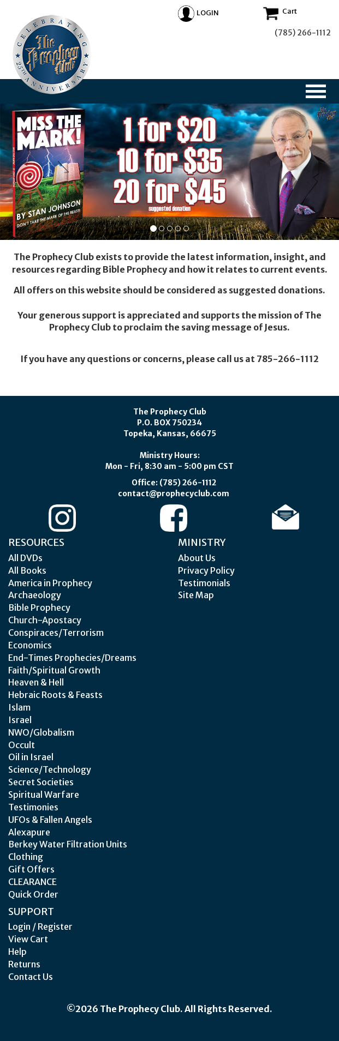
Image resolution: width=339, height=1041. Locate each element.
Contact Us (30, 976)
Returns (24, 964)
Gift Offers (31, 869)
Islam (19, 707)
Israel (20, 719)
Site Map (196, 594)
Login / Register (40, 926)
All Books (27, 570)
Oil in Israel (30, 756)
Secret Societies (41, 782)
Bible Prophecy (39, 607)
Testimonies (33, 807)
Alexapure (29, 832)
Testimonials (204, 582)
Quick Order (33, 894)
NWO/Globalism (41, 732)
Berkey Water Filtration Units (67, 844)
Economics (30, 645)
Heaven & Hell (36, 682)
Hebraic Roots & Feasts (55, 694)
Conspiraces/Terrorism (56, 632)
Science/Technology (49, 769)
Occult (21, 744)
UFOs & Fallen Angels (50, 819)
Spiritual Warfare (43, 794)
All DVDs (25, 557)
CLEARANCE (32, 881)
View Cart (28, 939)
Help (17, 951)
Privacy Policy (206, 570)
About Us (197, 557)
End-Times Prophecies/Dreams (72, 657)
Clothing (25, 856)
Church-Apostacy (44, 620)
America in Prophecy (50, 582)
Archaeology (34, 594)
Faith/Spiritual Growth (54, 670)
